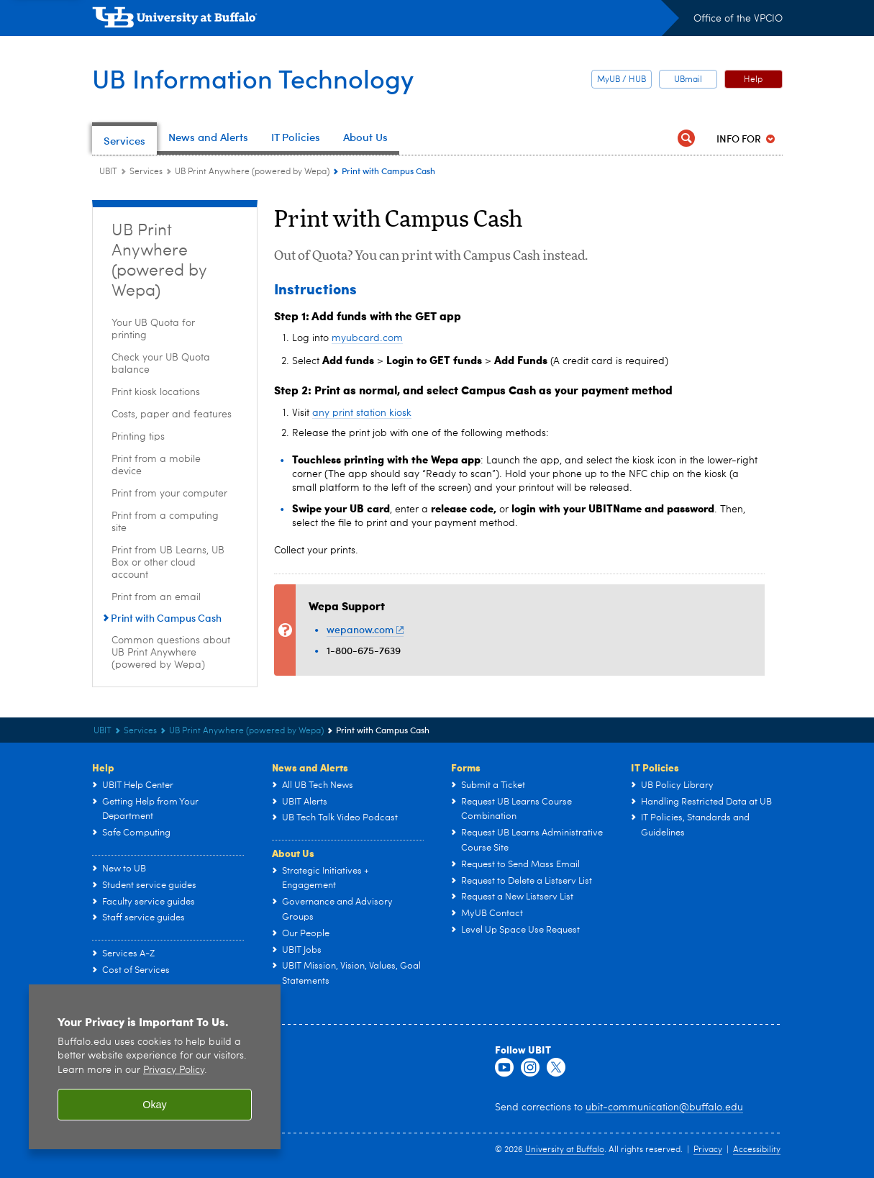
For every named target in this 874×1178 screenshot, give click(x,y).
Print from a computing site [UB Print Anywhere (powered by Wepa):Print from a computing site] (165, 522)
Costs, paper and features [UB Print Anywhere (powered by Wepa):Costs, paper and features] (171, 414)
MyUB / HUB (621, 80)
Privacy (707, 1150)
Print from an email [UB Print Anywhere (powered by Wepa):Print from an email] (156, 597)
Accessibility (756, 1150)
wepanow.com (365, 629)
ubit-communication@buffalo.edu (664, 1107)
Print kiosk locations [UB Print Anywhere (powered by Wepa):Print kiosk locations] (155, 392)
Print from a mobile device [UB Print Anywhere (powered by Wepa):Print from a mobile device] (156, 465)
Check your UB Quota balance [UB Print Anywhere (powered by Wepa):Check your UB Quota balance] (160, 364)
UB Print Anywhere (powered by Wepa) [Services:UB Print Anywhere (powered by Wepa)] (252, 172)
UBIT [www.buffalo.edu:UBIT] (108, 172)
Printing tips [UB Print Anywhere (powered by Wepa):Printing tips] (138, 437)
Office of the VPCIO (738, 19)
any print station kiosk (361, 413)
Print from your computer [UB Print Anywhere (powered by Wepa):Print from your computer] (169, 494)
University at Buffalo (564, 1150)
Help (753, 80)
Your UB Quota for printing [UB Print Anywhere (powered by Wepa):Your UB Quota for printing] (153, 329)
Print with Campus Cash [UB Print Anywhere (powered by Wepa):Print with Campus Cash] (166, 618)
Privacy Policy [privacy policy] (173, 1070)
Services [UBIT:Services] (146, 172)
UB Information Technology (253, 78)
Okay (154, 1104)
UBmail (688, 80)
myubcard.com (367, 338)
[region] (155, 1066)
